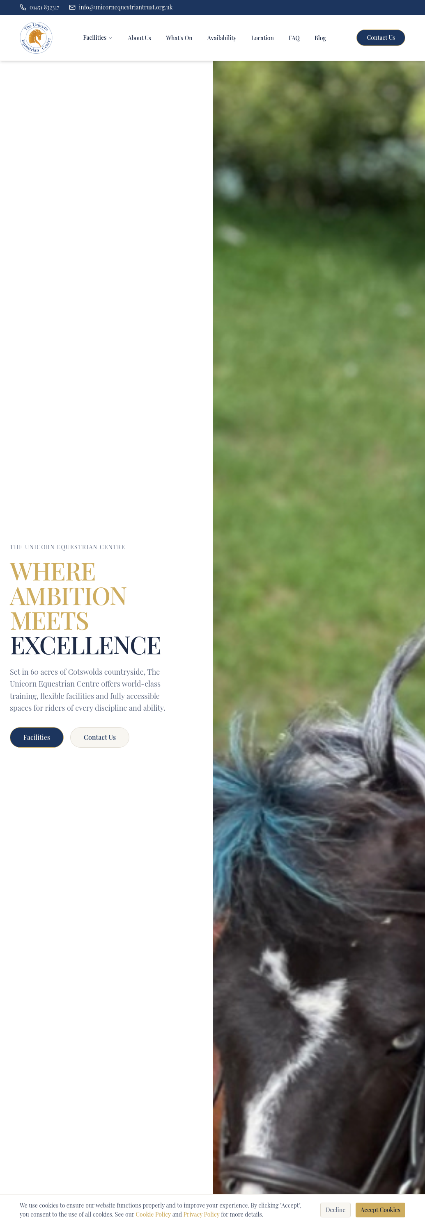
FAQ (294, 38)
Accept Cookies (380, 1210)
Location (262, 38)
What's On (179, 38)
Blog (320, 38)
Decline (335, 1210)
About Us (139, 38)
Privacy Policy (202, 1214)
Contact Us (381, 37)
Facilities (95, 37)
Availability (222, 38)
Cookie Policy (153, 1214)
